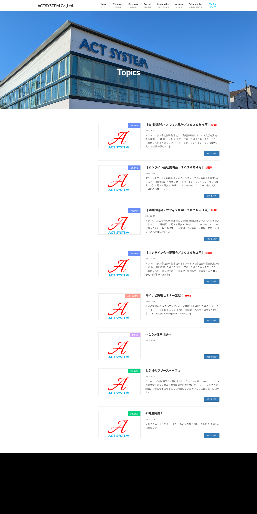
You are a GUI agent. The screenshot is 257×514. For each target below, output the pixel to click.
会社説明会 (45, 127)
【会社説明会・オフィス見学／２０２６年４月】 (181, 124)
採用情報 (106, 480)
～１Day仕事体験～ (158, 334)
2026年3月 (45, 164)
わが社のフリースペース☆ (162, 370)
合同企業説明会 (48, 133)
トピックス (169, 480)
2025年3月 (45, 178)
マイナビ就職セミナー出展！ (168, 295)
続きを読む (212, 153)
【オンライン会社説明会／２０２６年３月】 (178, 252)
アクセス (168, 463)
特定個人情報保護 (172, 471)
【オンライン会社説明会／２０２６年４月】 (178, 167)
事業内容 (106, 471)
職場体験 (44, 147)
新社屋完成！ (154, 413)
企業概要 (106, 463)
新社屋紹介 (45, 140)
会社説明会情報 (109, 488)
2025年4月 (45, 171)
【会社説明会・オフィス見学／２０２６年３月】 (181, 210)
